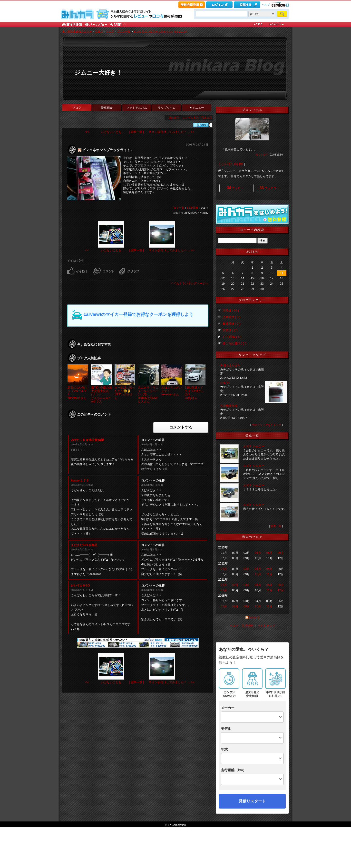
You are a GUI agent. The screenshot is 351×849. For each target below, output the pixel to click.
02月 (235, 585)
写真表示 (206, 117)
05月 (269, 553)
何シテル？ (262, 154)
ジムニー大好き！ (98, 72)
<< (243, 252)
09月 (247, 606)
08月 (235, 606)
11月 (269, 574)
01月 (224, 569)
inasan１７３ (80, 480)
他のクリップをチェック (266, 424)
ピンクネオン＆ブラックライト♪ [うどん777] (160, 31)
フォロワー (269, 188)
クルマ (110, 31)
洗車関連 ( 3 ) (231, 317)
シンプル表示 (191, 117)
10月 (258, 574)
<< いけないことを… (104, 132)
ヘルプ (266, 4)
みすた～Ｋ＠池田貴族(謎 (87, 440)
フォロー (235, 188)
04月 (258, 553)
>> (262, 252)
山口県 (238, 164)
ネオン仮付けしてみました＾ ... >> (171, 132)
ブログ (99, 31)
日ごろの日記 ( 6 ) (234, 343)
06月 (281, 553)
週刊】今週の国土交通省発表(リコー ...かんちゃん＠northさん (101, 394)
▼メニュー (196, 107)
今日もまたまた (230, 365)
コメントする (181, 427)
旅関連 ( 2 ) (230, 330)
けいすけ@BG (80, 585)
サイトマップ (266, 625)
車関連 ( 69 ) (231, 310)
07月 (224, 590)
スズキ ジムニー (253, 446)
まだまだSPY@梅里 (84, 545)
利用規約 (248, 625)
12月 (281, 590)
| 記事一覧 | (136, 132)
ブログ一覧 (123, 31)
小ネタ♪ (225, 383)
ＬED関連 (192, 207)
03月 (247, 569)
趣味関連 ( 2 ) (231, 323)
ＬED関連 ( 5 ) (232, 337)
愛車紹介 (107, 107)
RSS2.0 (254, 618)
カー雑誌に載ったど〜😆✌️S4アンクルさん (125, 393)
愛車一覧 (276, 526)
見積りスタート (252, 801)
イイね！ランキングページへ (189, 283)
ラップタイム (167, 107)
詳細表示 (173, 117)
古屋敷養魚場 (229, 406)
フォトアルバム (137, 107)
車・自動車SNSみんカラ (77, 31)
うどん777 (225, 164)
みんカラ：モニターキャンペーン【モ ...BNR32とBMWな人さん (148, 394)
